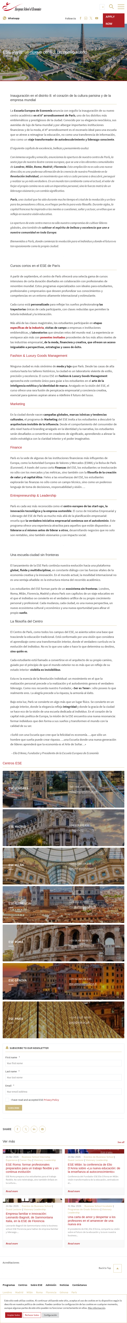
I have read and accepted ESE (35, 1099)
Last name (12, 1071)
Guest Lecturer (76, 1160)
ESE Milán (16, 865)
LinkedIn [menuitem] (34, 1132)
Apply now (110, 20)
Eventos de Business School (99, 1157)
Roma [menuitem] (39, 1292)
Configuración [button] (50, 1315)
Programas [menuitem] (9, 1285)
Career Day (26, 1160)
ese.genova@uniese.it (83, 983)
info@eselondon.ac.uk (83, 791)
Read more (12, 1191)
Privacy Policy (51, 1099)
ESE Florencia (19, 903)
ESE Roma (15, 942)
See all (121, 1142)
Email (9, 1085)
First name (12, 1057)
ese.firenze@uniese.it (82, 907)
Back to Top (110, 1268)
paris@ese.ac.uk (79, 1022)
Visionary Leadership (45, 1160)
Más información (96, 1307)
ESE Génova (17, 980)
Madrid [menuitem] (19, 1292)
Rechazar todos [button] (32, 1315)
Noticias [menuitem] (64, 1285)
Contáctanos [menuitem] (79, 1285)
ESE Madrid (17, 826)
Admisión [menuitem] (51, 1285)
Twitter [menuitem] (25, 1132)
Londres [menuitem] (7, 1292)
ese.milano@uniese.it (82, 868)
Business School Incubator (98, 1206)
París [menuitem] (74, 1292)
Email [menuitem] (42, 1132)
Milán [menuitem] (30, 1292)
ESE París (15, 1019)
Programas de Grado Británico (84, 1209)
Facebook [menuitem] (17, 1132)
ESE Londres (18, 788)
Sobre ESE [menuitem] (36, 1285)
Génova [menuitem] (64, 1292)
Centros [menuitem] (22, 1285)
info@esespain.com (81, 830)
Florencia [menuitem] (51, 1292)
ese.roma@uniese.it (81, 945)
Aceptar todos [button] (13, 1315)
